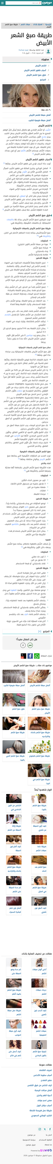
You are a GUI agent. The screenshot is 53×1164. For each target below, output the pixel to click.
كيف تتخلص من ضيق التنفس (39, 1085)
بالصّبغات (10, 219)
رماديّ (44, 137)
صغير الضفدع (46, 1080)
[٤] (22, 546)
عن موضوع (31, 1135)
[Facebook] (50, 1129)
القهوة (13, 590)
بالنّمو (23, 150)
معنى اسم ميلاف (44, 1100)
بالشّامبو (15, 524)
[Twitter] (45, 1129)
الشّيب (48, 130)
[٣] (38, 235)
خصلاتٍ (19, 391)
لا (23, 645)
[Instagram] (40, 1129)
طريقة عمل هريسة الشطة (41, 1110)
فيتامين (29, 335)
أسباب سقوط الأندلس (42, 1075)
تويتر (23, 656)
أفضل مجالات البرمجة (43, 1090)
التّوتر (25, 172)
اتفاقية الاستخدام (45, 1140)
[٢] (4, 163)
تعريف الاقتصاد (45, 1070)
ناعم (26, 507)
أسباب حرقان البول (44, 1105)
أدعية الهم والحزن (44, 1095)
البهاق (23, 196)
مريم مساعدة (23, 50)
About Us (48, 1144)
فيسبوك (30, 656)
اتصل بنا (49, 1135)
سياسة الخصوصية (29, 1140)
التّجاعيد (17, 436)
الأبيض (42, 459)
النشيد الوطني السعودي (41, 1115)
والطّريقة (47, 236)
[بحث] (40, 3)
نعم (30, 645)
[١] (33, 153)
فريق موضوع (30, 1144)
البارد (26, 614)
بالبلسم (8, 314)
